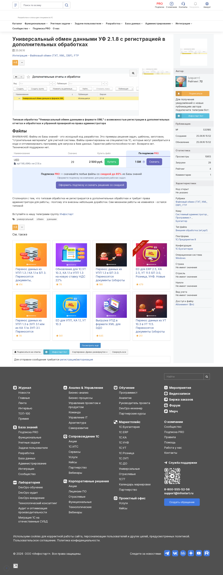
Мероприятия (180, 388)
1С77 (122, 479)
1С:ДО (123, 463)
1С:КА (123, 437)
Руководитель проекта (134, 403)
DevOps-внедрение (31, 498)
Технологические (80, 507)
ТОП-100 (24, 413)
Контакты (170, 452)
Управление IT (78, 417)
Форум (174, 405)
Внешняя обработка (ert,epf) (192, 230)
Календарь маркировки (135, 484)
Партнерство (78, 467)
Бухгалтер (181, 221)
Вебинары (75, 472)
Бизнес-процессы (81, 398)
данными (52, 219)
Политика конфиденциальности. (78, 540)
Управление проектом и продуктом (85, 405)
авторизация (85, 359)
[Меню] (15, 5)
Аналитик (125, 398)
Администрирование (32, 463)
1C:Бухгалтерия (184, 248)
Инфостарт (67, 214)
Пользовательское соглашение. (34, 540)
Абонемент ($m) (185, 304)
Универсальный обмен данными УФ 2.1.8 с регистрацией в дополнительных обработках (88, 41)
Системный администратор (192, 214)
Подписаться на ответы (27, 352)
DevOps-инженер (130, 408)
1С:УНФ (124, 442)
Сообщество (27, 474)
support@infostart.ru (178, 493)
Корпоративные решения (89, 481)
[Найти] (207, 376)
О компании (173, 422)
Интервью (25, 408)
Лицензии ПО (78, 491)
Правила (170, 437)
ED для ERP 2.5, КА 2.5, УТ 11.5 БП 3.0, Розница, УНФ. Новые (150, 272)
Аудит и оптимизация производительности (32, 510)
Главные (24, 398)
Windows (181, 258)
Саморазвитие (78, 428)
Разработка (26, 453)
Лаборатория (29, 482)
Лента (22, 403)
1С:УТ (122, 447)
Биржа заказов (181, 399)
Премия (23, 418)
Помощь (170, 442)
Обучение (127, 388)
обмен (40, 219)
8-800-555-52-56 (177, 489)
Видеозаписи (179, 393)
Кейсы (73, 462)
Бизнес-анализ (78, 392)
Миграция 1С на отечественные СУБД (33, 519)
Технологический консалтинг (37, 503)
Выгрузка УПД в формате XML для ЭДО (108, 324)
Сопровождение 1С (84, 436)
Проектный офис (132, 498)
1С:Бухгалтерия (129, 426)
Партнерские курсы (132, 413)
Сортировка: (89, 352)
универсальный (25, 219)
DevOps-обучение (30, 487)
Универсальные (129, 468)
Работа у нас (173, 447)
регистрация (68, 359)
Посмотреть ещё (90, 345)
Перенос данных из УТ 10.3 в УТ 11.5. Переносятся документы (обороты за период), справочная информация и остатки (151, 331)
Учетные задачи (29, 442)
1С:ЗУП (124, 458)
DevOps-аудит (28, 492)
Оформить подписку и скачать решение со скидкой (91, 184)
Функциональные (29, 437)
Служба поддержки (183, 462)
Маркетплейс (129, 422)
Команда (75, 412)
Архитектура (77, 422)
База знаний (27, 427)
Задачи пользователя (33, 447)
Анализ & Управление (86, 388)
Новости (24, 392)
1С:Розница (126, 453)
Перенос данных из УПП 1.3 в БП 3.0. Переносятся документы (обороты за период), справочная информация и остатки (111, 280)
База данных (26, 458)
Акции (73, 441)
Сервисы (75, 451)
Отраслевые (77, 496)
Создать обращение (182, 502)
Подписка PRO (28, 432)
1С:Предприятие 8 (186, 239)
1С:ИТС (73, 446)
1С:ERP (123, 432)
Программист (184, 217)
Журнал (24, 388)
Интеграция (26, 468)
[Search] (187, 376)
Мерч (173, 411)
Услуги (73, 457)
